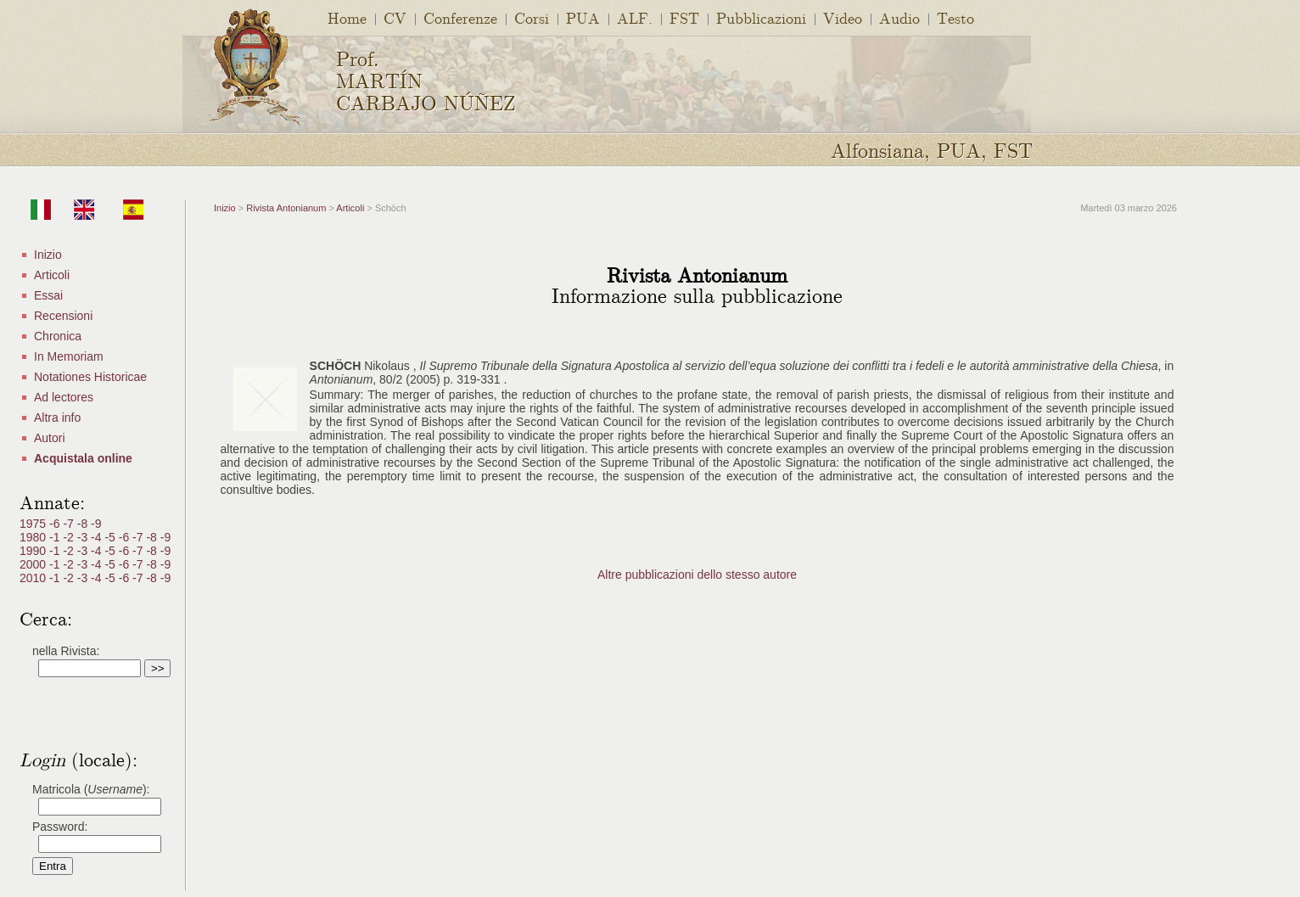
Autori (49, 438)
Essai (48, 295)
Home (347, 17)
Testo (955, 17)
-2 (69, 537)
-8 (84, 523)
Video (842, 17)
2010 (34, 578)
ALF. (635, 17)
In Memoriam (69, 356)
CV (395, 17)
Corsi (531, 17)
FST (684, 17)
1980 (34, 537)
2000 (34, 564)
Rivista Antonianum (286, 208)
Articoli (52, 275)
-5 (111, 537)
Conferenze (460, 17)
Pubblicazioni (761, 17)
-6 (56, 523)
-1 (56, 537)
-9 (96, 523)
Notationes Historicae (90, 377)
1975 (34, 523)
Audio (899, 17)
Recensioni (63, 315)
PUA (583, 17)
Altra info (57, 417)
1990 (34, 551)
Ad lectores (63, 397)
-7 (69, 523)
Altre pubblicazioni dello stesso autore (697, 574)
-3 (84, 537)
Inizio (48, 254)
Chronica (57, 336)
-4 (97, 537)
